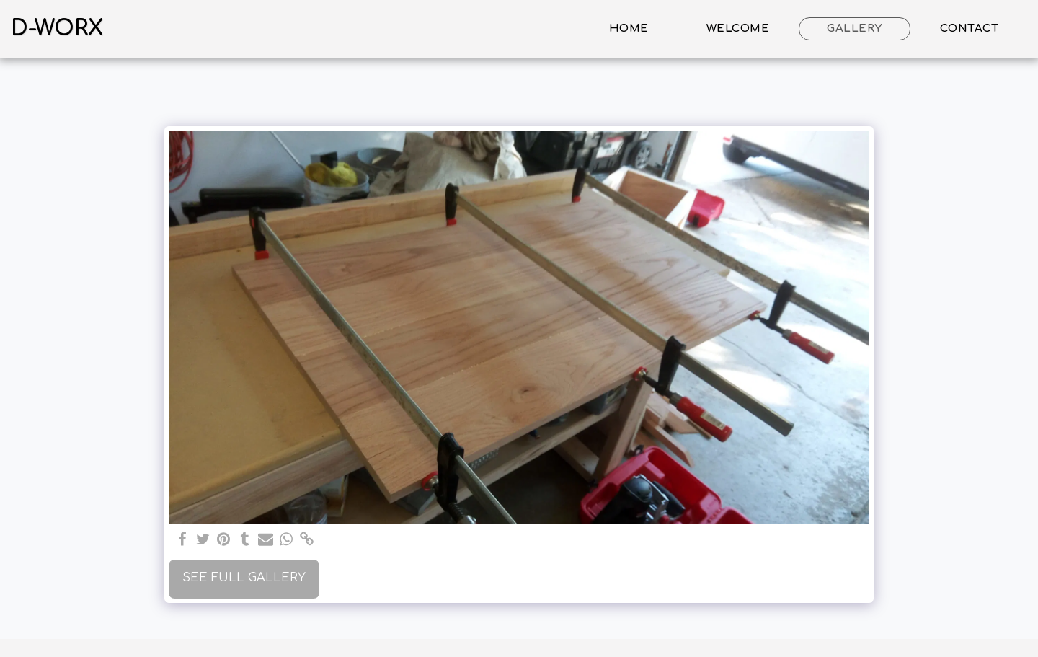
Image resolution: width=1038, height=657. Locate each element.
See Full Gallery (244, 577)
